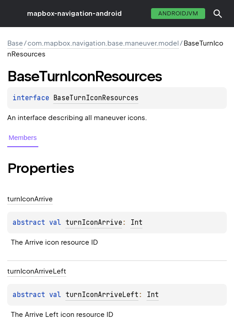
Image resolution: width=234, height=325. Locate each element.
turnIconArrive (93, 222)
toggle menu (13, 13)
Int (136, 222)
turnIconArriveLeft (101, 294)
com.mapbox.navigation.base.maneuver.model (103, 43)
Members (23, 137)
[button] (218, 14)
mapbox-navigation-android (74, 13)
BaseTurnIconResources (95, 97)
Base (15, 43)
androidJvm (178, 13)
